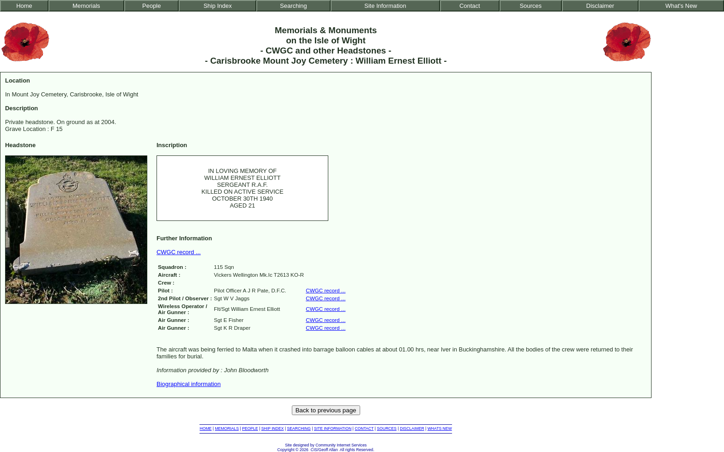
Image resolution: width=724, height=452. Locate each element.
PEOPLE (250, 428)
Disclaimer (600, 5)
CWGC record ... (179, 252)
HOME (205, 428)
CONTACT (364, 428)
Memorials (86, 5)
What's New (681, 5)
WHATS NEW (440, 428)
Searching (293, 5)
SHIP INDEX (272, 428)
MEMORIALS (227, 428)
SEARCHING (299, 428)
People (151, 5)
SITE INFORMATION (332, 428)
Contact (469, 5)
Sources (530, 5)
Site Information (385, 5)
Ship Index (218, 5)
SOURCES (387, 428)
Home (24, 5)
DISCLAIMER (412, 428)
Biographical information (189, 384)
